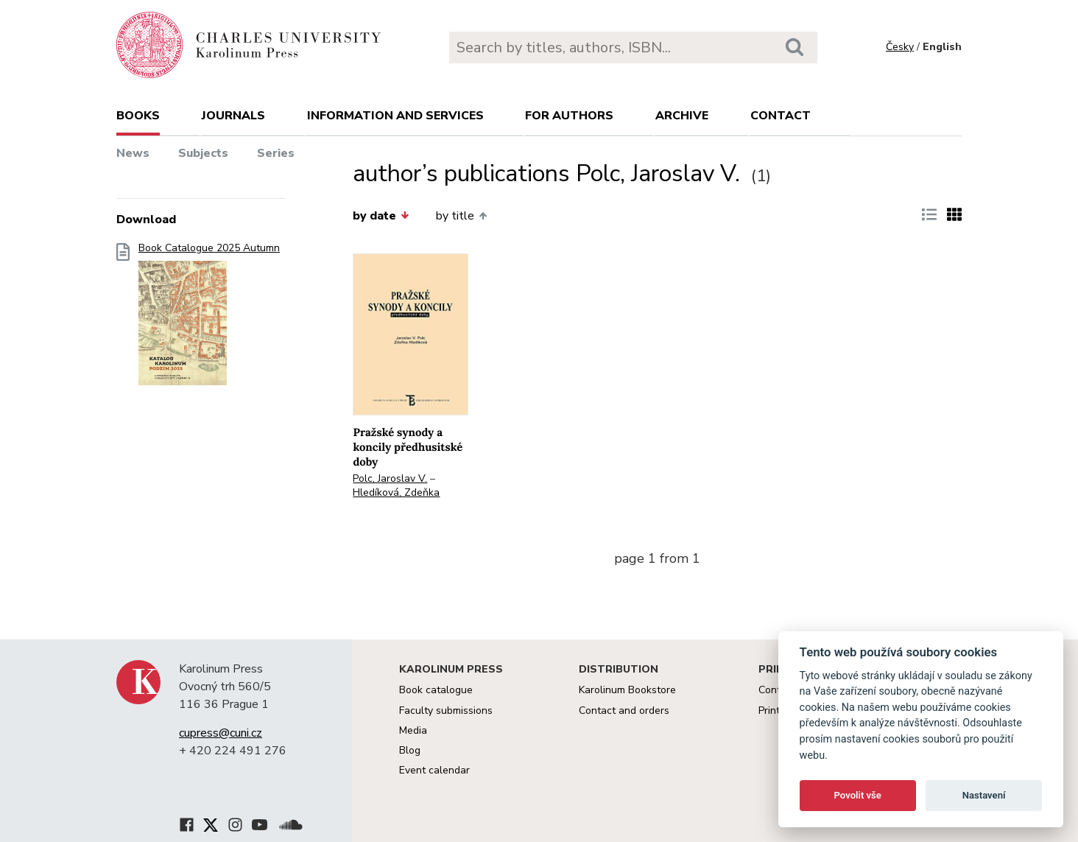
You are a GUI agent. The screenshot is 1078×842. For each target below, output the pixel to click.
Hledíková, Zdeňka (396, 492)
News (132, 153)
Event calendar (434, 770)
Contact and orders (624, 711)
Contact (780, 116)
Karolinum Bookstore (627, 690)
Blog (409, 750)
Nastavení (984, 795)
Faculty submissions (446, 711)
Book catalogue (436, 690)
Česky (900, 47)
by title (461, 216)
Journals (233, 116)
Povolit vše (857, 795)
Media (413, 730)
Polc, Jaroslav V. (390, 478)
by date (381, 216)
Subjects (203, 153)
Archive (681, 116)
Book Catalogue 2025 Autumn (209, 319)
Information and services (395, 116)
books (138, 116)
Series (276, 153)
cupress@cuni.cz (220, 733)
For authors (569, 116)
